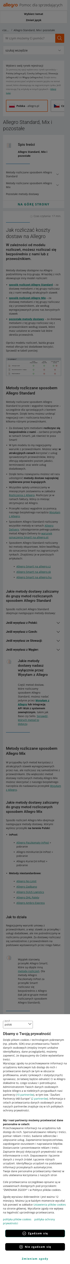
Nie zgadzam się (35, 1247)
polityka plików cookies (17, 1219)
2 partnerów (39, 1098)
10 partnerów (25, 1094)
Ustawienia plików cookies (49, 1204)
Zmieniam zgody (35, 1258)
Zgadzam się (35, 1233)
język (7, 1020)
